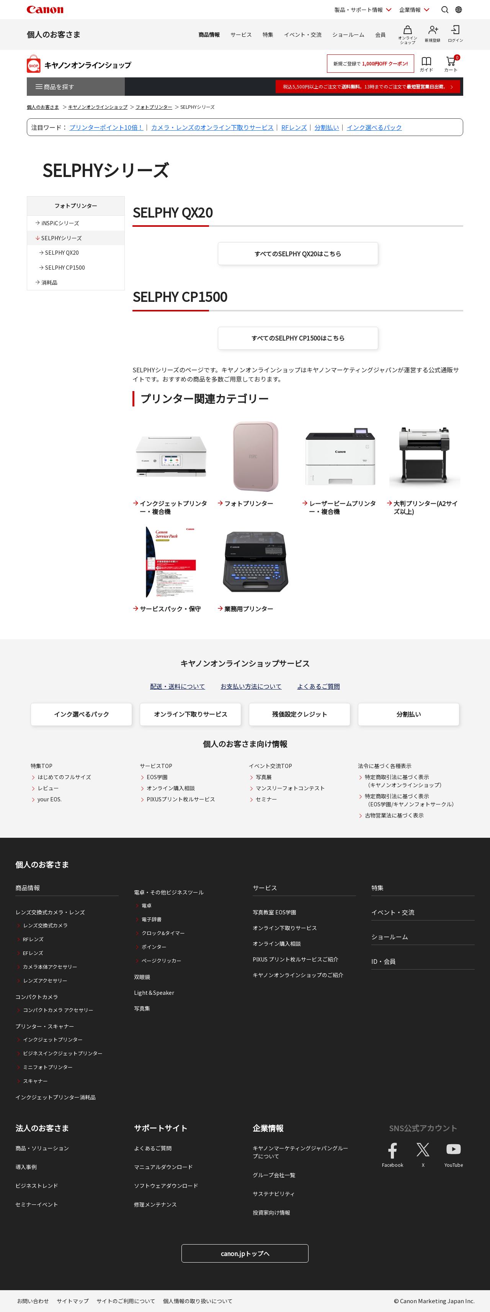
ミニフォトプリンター (48, 1067)
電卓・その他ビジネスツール (169, 892)
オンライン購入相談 (171, 788)
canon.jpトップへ (245, 1253)
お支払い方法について (251, 686)
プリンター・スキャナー (44, 1026)
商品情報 (209, 34)
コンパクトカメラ (36, 997)
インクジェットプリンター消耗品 (55, 1097)
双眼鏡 (142, 977)
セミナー (266, 799)
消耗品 (49, 282)
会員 (380, 34)
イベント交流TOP (270, 766)
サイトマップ (73, 1301)
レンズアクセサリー (45, 980)
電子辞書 (152, 919)
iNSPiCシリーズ (60, 223)
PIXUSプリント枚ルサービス (181, 799)
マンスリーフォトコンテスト (290, 788)
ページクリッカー (161, 960)
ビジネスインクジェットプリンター (63, 1053)
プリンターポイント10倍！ (106, 127)
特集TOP (41, 766)
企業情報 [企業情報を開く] (410, 9)
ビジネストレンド (36, 1185)
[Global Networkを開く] (458, 9)
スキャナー (35, 1080)
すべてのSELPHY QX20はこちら (297, 253)
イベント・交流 (303, 34)
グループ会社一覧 (274, 1175)
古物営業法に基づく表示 (394, 815)
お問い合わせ (33, 1301)
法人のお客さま (42, 1128)
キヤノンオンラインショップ (97, 106)
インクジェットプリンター (53, 1039)
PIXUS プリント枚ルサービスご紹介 (295, 959)
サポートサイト (161, 1128)
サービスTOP (156, 766)
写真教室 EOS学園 (274, 912)
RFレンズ (294, 127)
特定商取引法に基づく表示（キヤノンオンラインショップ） (405, 781)
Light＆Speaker (154, 992)
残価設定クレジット (299, 714)
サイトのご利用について (125, 1301)
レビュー (48, 788)
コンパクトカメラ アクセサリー (58, 1010)
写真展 (264, 777)
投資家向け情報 (271, 1212)
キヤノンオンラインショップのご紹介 (298, 975)
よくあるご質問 (318, 686)
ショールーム (348, 34)
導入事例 (26, 1167)
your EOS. (50, 799)
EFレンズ (33, 953)
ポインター (154, 946)
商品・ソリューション (42, 1148)
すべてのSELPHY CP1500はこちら (298, 337)
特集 (268, 34)
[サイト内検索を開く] (444, 9)
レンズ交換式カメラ (45, 925)
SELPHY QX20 (62, 252)
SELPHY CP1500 (65, 267)
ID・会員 (383, 961)
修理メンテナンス (155, 1204)
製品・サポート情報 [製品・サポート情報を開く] (359, 9)
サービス (241, 34)
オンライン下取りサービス (190, 714)
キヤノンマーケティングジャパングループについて (300, 1152)
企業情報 (268, 1128)
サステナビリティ (274, 1193)
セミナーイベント (36, 1204)
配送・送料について (177, 686)
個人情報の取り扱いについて (198, 1301)
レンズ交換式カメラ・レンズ (50, 912)
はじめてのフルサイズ (64, 777)
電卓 (147, 905)
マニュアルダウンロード (163, 1167)
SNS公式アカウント (423, 1127)
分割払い (327, 127)
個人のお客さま (53, 34)
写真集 (142, 1008)
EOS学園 (157, 777)
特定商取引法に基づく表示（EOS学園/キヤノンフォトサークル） (411, 800)
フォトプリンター (154, 106)
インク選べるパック (374, 127)
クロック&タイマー (163, 933)
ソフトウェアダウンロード (166, 1185)
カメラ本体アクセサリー (50, 966)
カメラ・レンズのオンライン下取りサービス (212, 127)
